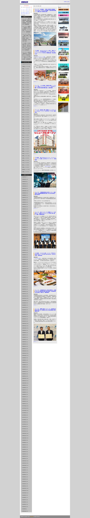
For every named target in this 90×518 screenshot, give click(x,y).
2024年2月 (24, 236)
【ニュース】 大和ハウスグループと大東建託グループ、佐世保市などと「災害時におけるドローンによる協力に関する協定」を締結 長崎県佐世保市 (45, 213)
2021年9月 (24, 302)
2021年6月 (24, 309)
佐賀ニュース (24, 158)
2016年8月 (24, 442)
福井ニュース (24, 116)
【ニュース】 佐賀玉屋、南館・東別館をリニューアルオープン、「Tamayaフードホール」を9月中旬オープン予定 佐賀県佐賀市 (45, 111)
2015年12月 (24, 460)
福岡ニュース (24, 155)
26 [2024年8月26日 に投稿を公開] (21, 13)
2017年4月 (24, 424)
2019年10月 (24, 355)
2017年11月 (24, 408)
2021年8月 (24, 305)
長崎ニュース (24, 160)
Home (34, 6)
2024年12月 (24, 213)
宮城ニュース (24, 75)
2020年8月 (24, 332)
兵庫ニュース (24, 130)
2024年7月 (24, 225)
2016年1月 (24, 458)
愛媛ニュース (24, 151)
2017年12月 (24, 405)
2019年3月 (24, 371)
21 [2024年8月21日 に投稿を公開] (24, 12)
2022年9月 (24, 275)
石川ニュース (24, 114)
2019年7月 (24, 362)
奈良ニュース (24, 123)
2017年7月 (24, 417)
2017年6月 (24, 419)
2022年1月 (24, 293)
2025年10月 (24, 190)
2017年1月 (24, 431)
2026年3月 (24, 179)
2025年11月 (24, 188)
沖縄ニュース (24, 171)
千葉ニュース (24, 91)
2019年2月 (24, 373)
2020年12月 (24, 323)
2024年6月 (24, 227)
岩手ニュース (24, 73)
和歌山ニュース (25, 132)
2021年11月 (24, 298)
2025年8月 (24, 195)
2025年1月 (24, 211)
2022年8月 (24, 277)
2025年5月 (24, 202)
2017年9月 (24, 412)
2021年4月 (24, 314)
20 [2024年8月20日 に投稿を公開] (23, 12)
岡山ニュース (24, 135)
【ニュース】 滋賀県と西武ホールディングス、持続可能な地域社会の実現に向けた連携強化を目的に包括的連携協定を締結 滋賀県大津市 (45, 310)
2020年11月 (24, 325)
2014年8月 (24, 497)
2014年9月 (24, 495)
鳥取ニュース (24, 142)
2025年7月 (24, 197)
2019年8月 (24, 360)
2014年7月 (24, 499)
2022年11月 (24, 270)
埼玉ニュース (24, 89)
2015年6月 (24, 474)
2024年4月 (24, 231)
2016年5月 (24, 449)
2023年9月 (24, 247)
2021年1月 (24, 321)
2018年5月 (24, 394)
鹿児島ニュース (25, 169)
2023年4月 (24, 259)
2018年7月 (24, 389)
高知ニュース (24, 153)
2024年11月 (24, 215)
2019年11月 (24, 353)
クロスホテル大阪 (37, 258)
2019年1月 (24, 376)
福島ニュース (24, 80)
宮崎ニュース (24, 167)
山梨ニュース (24, 103)
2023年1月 (24, 266)
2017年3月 (24, 426)
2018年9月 (24, 385)
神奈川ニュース (25, 96)
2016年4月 (24, 451)
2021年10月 (24, 300)
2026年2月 (24, 181)
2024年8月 (24, 222)
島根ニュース (24, 144)
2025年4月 (24, 204)
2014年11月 (24, 490)
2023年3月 (24, 261)
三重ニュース (24, 121)
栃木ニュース (24, 84)
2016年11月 (24, 435)
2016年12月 (24, 433)
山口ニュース (24, 139)
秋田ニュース (24, 71)
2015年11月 (24, 463)
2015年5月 (24, 476)
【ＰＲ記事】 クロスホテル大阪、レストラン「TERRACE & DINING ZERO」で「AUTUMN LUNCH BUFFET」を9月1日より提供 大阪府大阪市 (45, 254)
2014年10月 (24, 492)
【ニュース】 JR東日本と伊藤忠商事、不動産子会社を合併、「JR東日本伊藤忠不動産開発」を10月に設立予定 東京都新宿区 (27, 21)
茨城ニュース (24, 87)
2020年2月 (24, 346)
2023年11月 (24, 243)
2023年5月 (24, 257)
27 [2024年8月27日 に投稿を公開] (23, 13)
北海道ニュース (25, 66)
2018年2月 (24, 401)
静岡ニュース (24, 105)
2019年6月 (24, 364)
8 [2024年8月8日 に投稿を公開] (26, 9)
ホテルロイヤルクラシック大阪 (39, 56)
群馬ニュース (24, 82)
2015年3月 (24, 481)
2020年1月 (24, 348)
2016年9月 (24, 440)
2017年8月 (24, 415)
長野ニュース (24, 100)
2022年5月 (24, 284)
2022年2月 (24, 291)
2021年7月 (24, 307)
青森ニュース (24, 68)
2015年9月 (24, 467)
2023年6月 (24, 254)
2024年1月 (24, 238)
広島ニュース (24, 137)
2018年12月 (24, 378)
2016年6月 (24, 447)
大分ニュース (24, 162)
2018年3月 (24, 399)
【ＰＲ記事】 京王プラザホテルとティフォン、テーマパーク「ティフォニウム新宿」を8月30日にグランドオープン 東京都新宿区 (45, 158)
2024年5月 (24, 229)
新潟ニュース (24, 98)
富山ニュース (24, 112)
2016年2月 (24, 456)
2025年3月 (24, 206)
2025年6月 (24, 199)
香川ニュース (24, 146)
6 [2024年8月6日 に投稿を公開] (23, 9)
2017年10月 (24, 410)
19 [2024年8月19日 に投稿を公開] (21, 12)
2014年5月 (24, 504)
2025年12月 (24, 186)
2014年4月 (24, 506)
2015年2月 (24, 483)
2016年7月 (24, 444)
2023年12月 (24, 241)
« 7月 (22, 15)
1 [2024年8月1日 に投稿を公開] (26, 8)
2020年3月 (24, 344)
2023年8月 (24, 250)
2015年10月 (24, 465)
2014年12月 (24, 488)
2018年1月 (24, 403)
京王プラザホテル (48, 166)
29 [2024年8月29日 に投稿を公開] (26, 13)
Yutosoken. (32, 516)
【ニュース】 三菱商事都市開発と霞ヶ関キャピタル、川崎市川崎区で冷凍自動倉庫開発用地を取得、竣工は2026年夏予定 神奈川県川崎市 (45, 193)
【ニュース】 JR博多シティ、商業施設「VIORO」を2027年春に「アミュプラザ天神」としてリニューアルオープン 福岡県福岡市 (27, 29)
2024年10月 (24, 218)
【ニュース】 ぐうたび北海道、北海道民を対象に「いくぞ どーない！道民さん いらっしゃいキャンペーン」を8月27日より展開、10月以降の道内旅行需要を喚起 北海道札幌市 (45, 86)
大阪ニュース (24, 128)
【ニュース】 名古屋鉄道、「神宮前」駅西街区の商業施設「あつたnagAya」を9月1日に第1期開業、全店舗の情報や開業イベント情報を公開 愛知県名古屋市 (45, 10)
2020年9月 (24, 330)
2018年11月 (24, 380)
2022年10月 (24, 273)
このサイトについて (25, 64)
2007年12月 (24, 511)
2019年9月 (24, 357)
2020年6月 (24, 337)
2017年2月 (24, 428)
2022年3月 (24, 289)
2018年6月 (24, 392)
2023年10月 (24, 245)
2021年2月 (24, 318)
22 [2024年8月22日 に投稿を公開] (26, 12)
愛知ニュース (24, 107)
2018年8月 (24, 387)
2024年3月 (24, 234)
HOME (65, 1)
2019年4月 (24, 369)
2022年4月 (24, 286)
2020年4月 (24, 341)
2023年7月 (24, 252)
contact (68, 1)
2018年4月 (24, 396)
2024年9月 (24, 220)
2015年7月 (24, 472)
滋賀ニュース (24, 119)
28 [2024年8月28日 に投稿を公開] (24, 13)
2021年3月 (24, 316)
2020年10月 (24, 328)
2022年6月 (24, 282)
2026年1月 (24, 183)
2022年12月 (24, 268)
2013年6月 (24, 508)
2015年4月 (24, 479)
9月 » (24, 15)
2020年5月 (24, 339)
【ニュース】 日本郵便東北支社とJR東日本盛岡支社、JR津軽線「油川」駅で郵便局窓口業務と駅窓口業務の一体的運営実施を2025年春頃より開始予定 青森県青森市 (45, 291)
